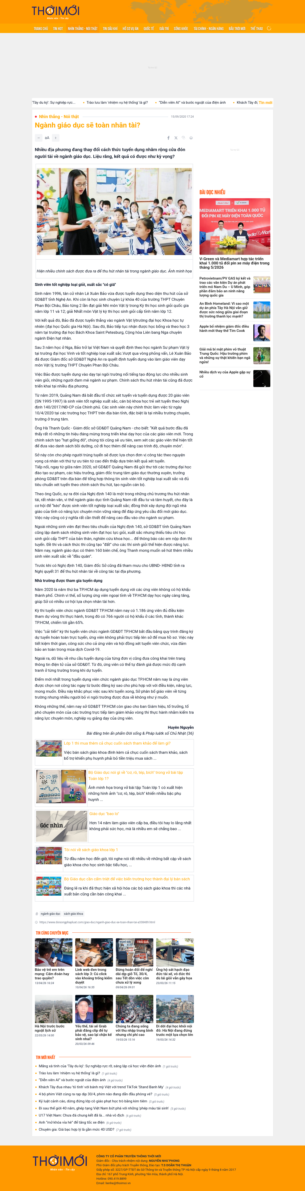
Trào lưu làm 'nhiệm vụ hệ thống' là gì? (128, 102)
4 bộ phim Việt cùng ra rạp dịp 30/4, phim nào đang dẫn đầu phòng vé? (104, 1094)
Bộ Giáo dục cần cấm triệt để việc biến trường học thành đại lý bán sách (127, 879)
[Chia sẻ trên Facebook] (168, 138)
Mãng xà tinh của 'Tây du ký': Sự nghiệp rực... (50, 102)
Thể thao (257, 28)
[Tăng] (55, 138)
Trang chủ (41, 28)
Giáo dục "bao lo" (104, 813)
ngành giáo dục (50, 913)
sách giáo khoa (73, 913)
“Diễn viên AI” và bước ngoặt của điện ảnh (203, 102)
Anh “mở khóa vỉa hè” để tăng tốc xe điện (80, 1122)
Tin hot (58, 28)
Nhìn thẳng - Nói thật (82, 28)
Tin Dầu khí (110, 28)
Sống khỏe (181, 28)
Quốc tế (149, 28)
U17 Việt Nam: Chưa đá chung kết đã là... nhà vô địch (90, 1115)
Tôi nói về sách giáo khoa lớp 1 (91, 849)
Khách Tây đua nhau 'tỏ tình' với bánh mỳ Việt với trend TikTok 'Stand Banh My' (110, 1087)
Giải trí (164, 28)
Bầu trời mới (237, 28)
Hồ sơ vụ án (130, 28)
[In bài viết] (191, 138)
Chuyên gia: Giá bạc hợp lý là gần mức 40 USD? (85, 1129)
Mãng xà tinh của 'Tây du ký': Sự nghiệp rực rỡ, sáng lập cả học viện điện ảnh (108, 1066)
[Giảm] (38, 138)
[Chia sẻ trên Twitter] (176, 138)
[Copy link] (183, 137)
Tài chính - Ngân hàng (209, 28)
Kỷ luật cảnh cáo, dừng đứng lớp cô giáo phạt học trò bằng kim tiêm (101, 1101)
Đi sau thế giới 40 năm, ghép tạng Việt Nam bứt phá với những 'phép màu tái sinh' (112, 1108)
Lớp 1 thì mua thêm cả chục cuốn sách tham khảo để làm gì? (117, 743)
